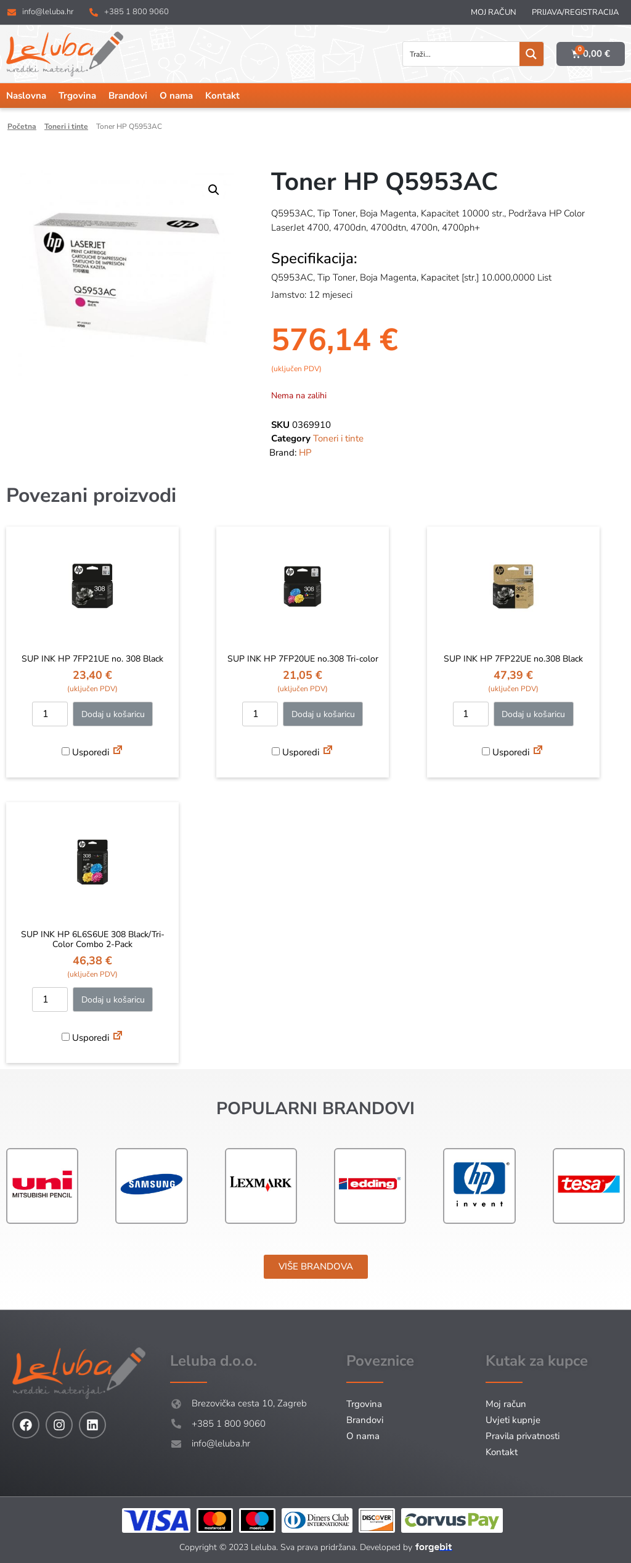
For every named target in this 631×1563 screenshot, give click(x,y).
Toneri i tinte (66, 126)
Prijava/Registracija (575, 12)
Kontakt (222, 95)
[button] (214, 190)
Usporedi (85, 752)
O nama (176, 95)
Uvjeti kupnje (513, 1420)
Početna (21, 126)
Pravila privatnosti (523, 1436)
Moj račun (493, 12)
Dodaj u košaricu (113, 714)
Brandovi (127, 95)
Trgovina (77, 95)
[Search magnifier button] (531, 54)
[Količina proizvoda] (50, 714)
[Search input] (462, 54)
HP (305, 452)
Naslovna (26, 95)
